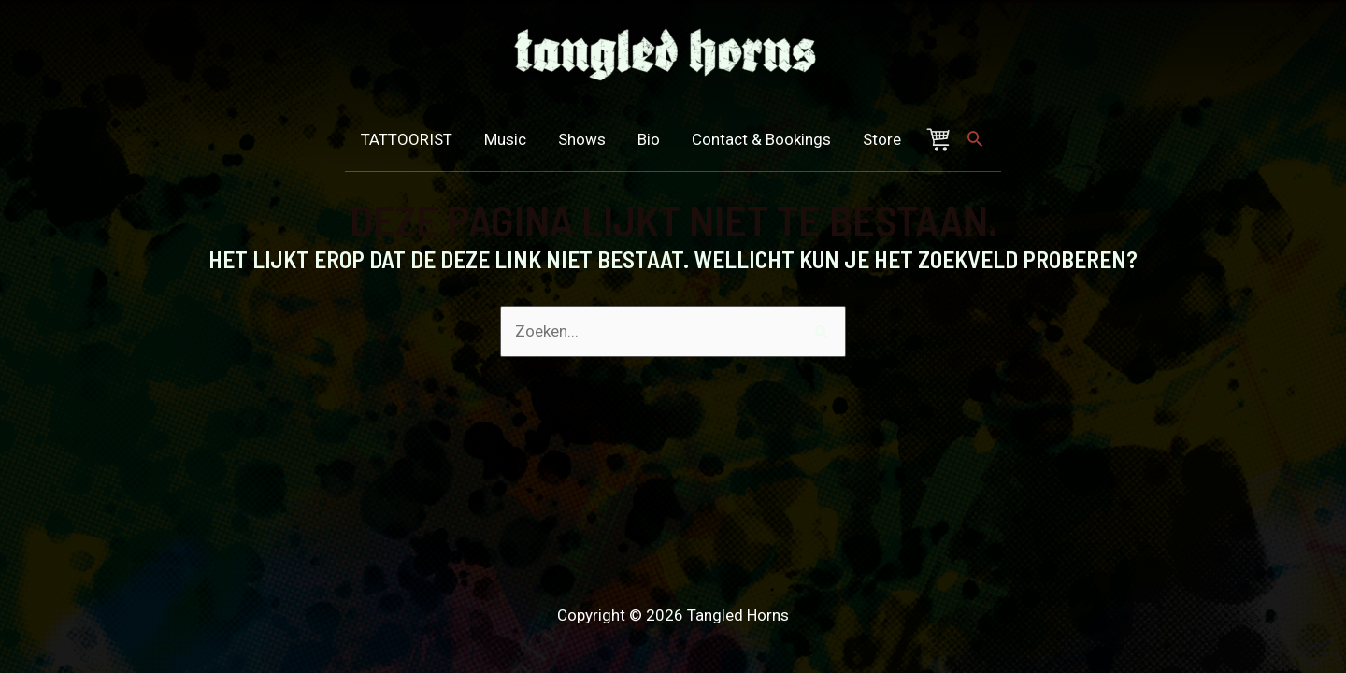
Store (892, 139)
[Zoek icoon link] (977, 138)
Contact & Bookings (770, 139)
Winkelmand (951, 139)
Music (514, 139)
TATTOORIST (414, 139)
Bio (658, 139)
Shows (591, 139)
